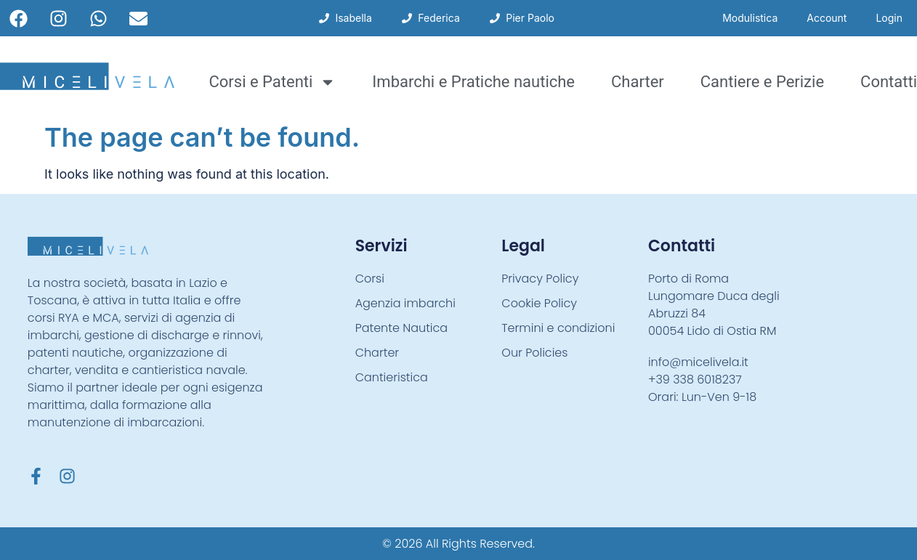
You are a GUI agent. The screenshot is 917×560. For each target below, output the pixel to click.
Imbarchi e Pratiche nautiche (473, 82)
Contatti (888, 82)
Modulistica (749, 18)
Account (827, 18)
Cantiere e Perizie (762, 82)
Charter (637, 82)
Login (889, 18)
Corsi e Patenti (272, 82)
